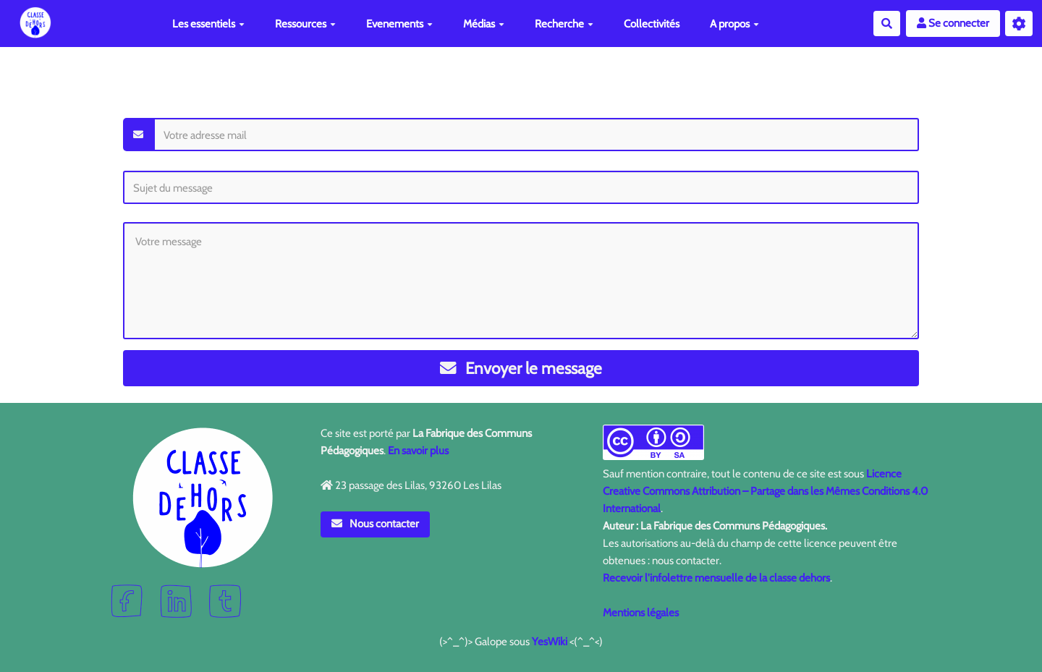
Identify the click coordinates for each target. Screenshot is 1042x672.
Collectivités (651, 23)
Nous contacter (375, 523)
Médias (483, 23)
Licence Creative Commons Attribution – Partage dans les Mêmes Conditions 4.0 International (765, 491)
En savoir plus (418, 450)
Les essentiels (208, 23)
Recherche (564, 23)
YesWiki (549, 641)
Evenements (399, 23)
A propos (734, 23)
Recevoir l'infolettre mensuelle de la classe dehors (716, 577)
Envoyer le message (521, 368)
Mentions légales (641, 612)
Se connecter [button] (953, 23)
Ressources (305, 23)
